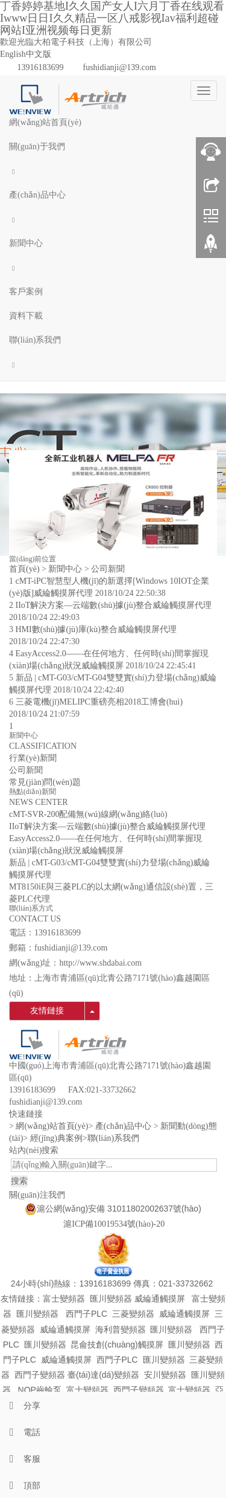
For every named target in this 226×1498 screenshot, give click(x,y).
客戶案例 (26, 291)
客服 (20, 1459)
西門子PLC (86, 1314)
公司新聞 (108, 568)
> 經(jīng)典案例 (53, 1138)
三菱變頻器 (133, 1314)
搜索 (19, 1181)
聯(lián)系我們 (35, 339)
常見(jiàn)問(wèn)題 (45, 782)
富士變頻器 (64, 1298)
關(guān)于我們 (37, 146)
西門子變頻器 (39, 1375)
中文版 (38, 54)
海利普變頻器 (120, 1329)
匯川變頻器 (111, 1298)
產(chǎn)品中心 (37, 194)
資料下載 (26, 315)
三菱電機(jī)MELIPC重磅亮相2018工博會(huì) (99, 701)
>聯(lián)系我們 (111, 1138)
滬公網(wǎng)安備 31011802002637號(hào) (119, 1208)
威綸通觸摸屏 (159, 1298)
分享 (20, 1405)
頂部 (20, 1485)
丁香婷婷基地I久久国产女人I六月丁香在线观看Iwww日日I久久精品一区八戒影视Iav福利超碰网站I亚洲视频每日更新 (112, 18)
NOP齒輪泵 (39, 1390)
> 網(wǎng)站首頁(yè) (48, 1126)
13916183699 (40, 67)
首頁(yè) (24, 568)
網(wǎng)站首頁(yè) (45, 122)
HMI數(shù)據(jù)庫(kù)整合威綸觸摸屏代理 (96, 629)
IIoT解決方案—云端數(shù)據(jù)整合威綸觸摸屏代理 (114, 605)
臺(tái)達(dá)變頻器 (103, 1375)
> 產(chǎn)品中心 (119, 1126)
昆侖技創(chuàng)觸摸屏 (117, 1344)
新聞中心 (26, 243)
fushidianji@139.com (119, 67)
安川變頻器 (165, 1375)
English (13, 54)
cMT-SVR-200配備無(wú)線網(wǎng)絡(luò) (88, 814)
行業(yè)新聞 (33, 758)
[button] (113, 171)
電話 (20, 1432)
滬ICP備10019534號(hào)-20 (113, 1223)
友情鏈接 (47, 1010)
